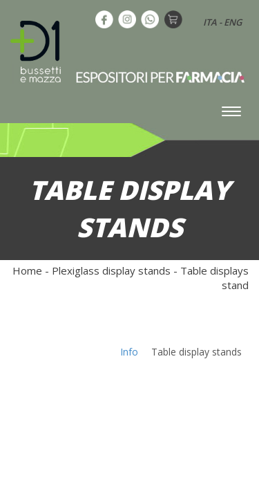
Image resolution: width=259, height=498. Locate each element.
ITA (210, 22)
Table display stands (196, 351)
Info (129, 351)
